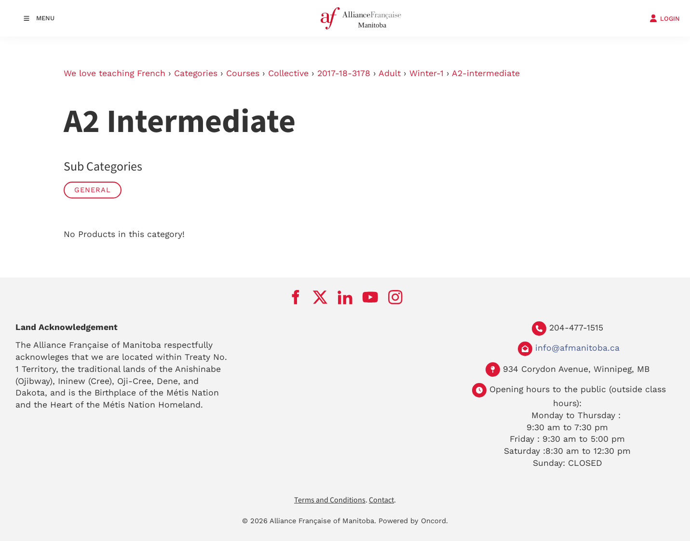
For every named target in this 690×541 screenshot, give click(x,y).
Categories (195, 73)
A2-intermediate (486, 73)
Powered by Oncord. (413, 520)
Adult (390, 73)
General (92, 189)
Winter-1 (426, 73)
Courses (242, 73)
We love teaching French (114, 73)
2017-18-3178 (343, 73)
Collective (288, 73)
